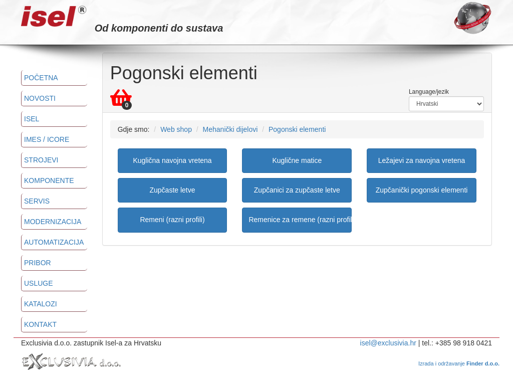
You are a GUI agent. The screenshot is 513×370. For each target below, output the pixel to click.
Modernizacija (52, 222)
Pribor (37, 263)
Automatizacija (54, 242)
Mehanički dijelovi (230, 129)
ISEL (31, 119)
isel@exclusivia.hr (388, 343)
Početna (41, 78)
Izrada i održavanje (458, 363)
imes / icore (46, 139)
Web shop (176, 129)
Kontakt (40, 324)
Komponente (49, 180)
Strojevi (41, 160)
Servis (37, 201)
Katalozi (40, 304)
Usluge (38, 283)
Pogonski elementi (297, 129)
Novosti (40, 98)
